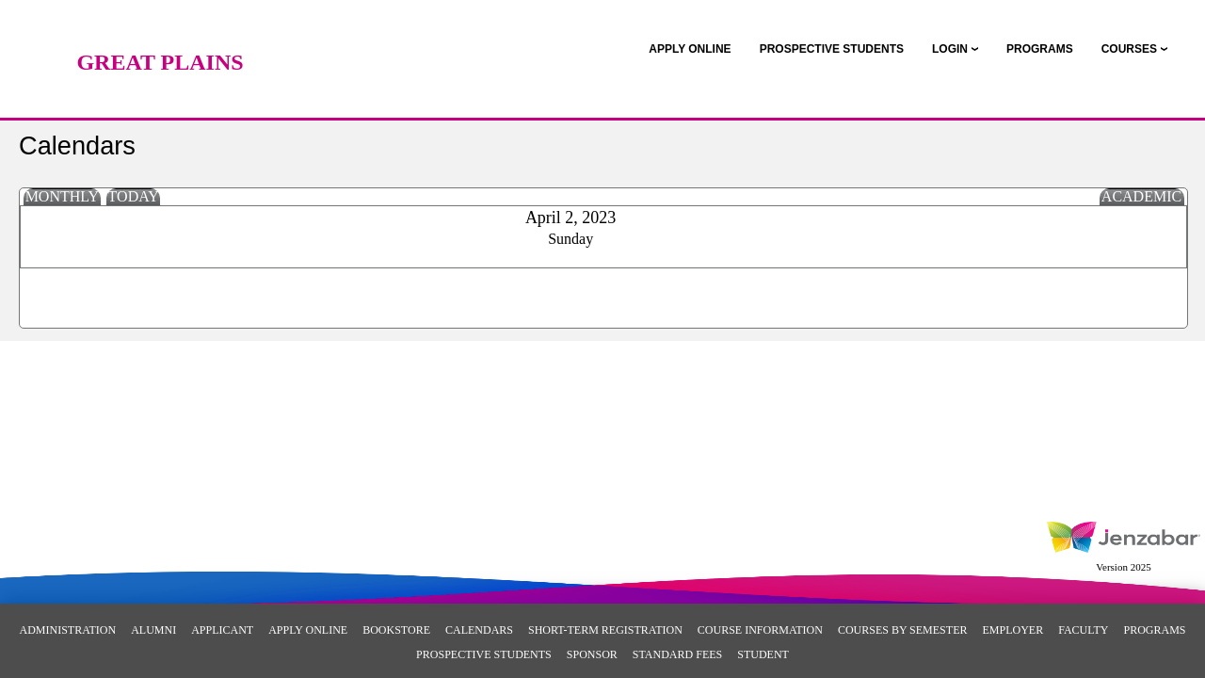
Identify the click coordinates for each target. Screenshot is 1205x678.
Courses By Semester (903, 630)
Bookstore (396, 630)
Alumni (153, 630)
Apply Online (307, 630)
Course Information (760, 630)
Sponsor (592, 654)
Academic (1141, 196)
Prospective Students (484, 654)
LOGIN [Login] (950, 49)
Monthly (62, 196)
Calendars (479, 630)
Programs (1154, 630)
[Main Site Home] (160, 33)
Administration (67, 630)
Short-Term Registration (605, 630)
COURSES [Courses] (1129, 49)
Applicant (222, 630)
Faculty (1083, 630)
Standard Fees (677, 654)
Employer (1012, 630)
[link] (690, 48)
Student (763, 654)
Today (133, 196)
